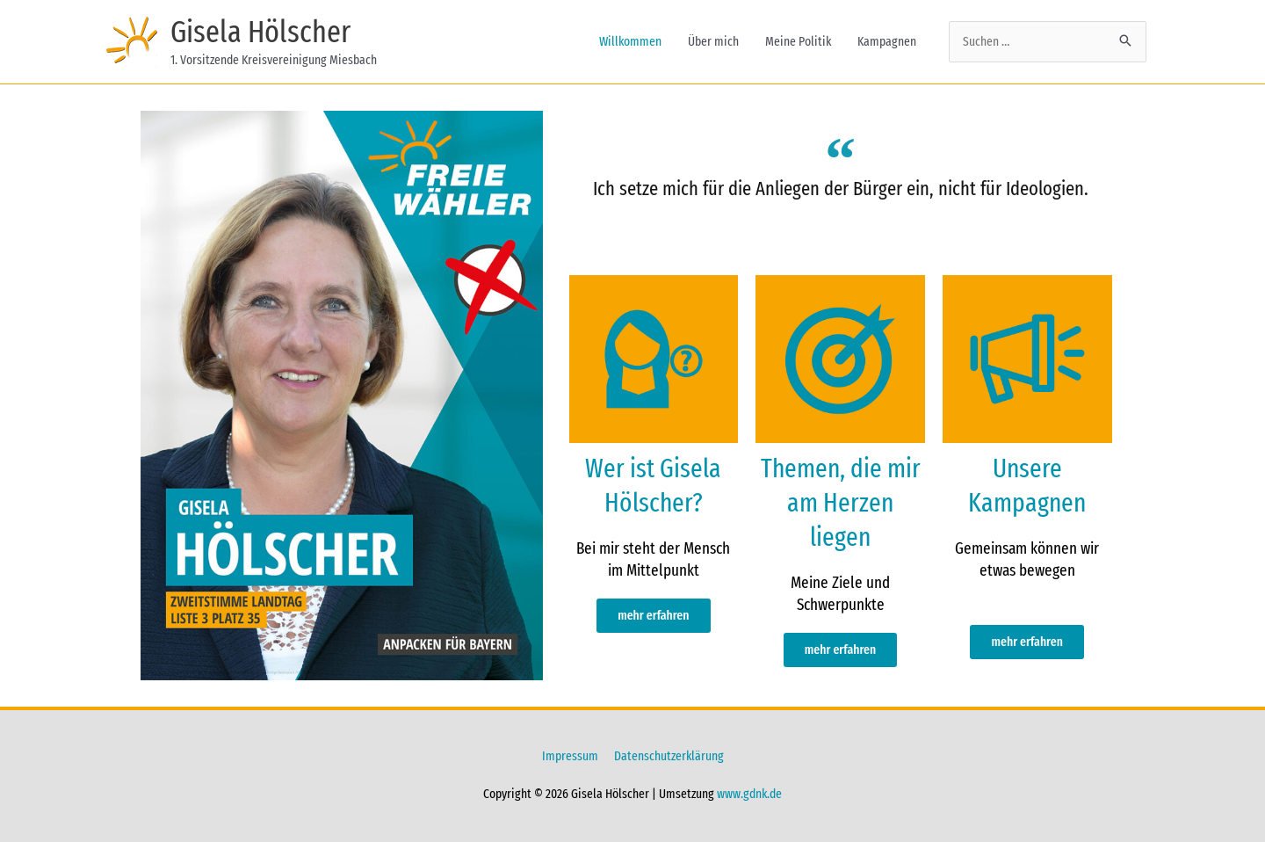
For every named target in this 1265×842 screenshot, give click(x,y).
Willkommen (630, 41)
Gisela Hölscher (260, 31)
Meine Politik (798, 41)
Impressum (570, 756)
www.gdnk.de (749, 794)
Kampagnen (886, 41)
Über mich (713, 41)
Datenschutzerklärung (669, 756)
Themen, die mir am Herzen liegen (841, 503)
